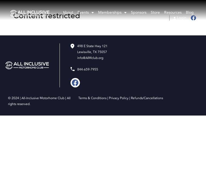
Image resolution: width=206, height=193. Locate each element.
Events (86, 12)
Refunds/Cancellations (147, 98)
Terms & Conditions (92, 98)
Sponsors (138, 12)
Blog (190, 12)
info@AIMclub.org (90, 58)
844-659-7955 (87, 69)
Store (155, 12)
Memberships (112, 12)
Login (181, 18)
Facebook (193, 18)
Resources (173, 12)
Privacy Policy (118, 98)
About (67, 12)
